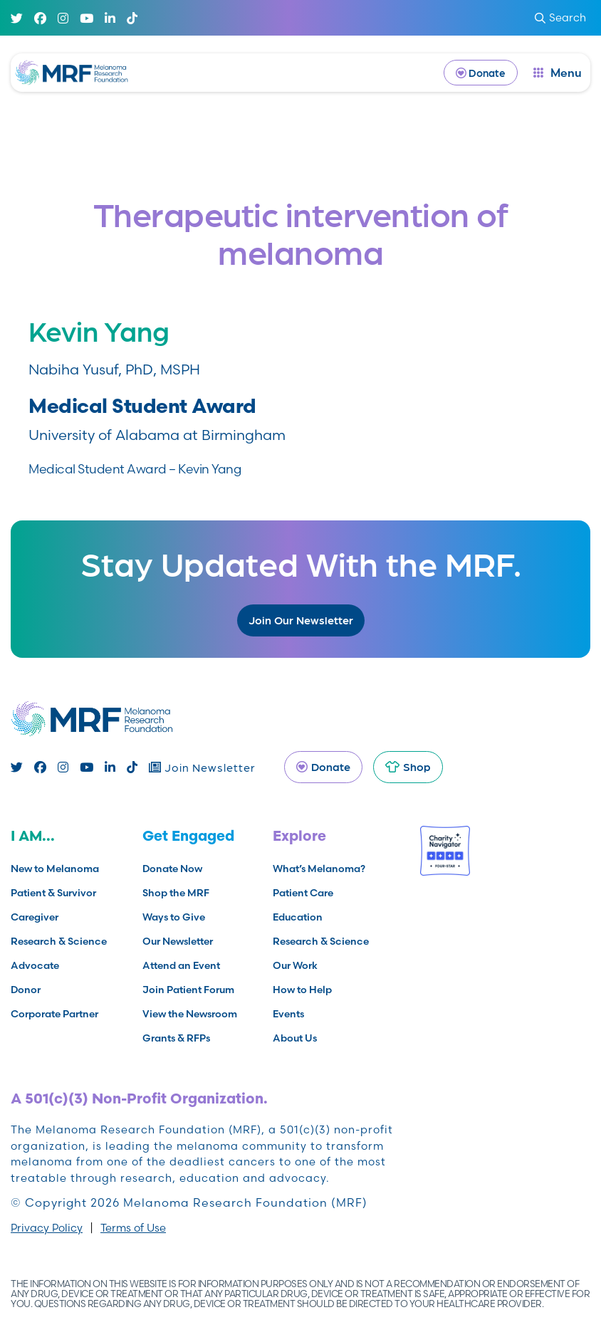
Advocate (35, 965)
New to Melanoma (55, 868)
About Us (295, 1038)
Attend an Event (181, 965)
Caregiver (34, 917)
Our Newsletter (177, 941)
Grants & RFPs (176, 1038)
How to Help (302, 989)
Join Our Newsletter (301, 619)
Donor (26, 989)
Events (288, 1013)
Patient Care (303, 892)
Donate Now (172, 868)
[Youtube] (86, 18)
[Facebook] (40, 18)
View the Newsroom (189, 1013)
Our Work (295, 965)
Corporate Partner (54, 1013)
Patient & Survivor (53, 892)
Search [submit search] (560, 17)
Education (298, 917)
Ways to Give (173, 917)
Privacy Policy (47, 1227)
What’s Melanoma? (319, 868)
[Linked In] (110, 18)
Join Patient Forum (188, 989)
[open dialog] (557, 72)
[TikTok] (132, 18)
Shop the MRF (175, 892)
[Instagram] (63, 18)
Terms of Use (133, 1227)
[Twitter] (17, 18)
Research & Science (59, 941)
